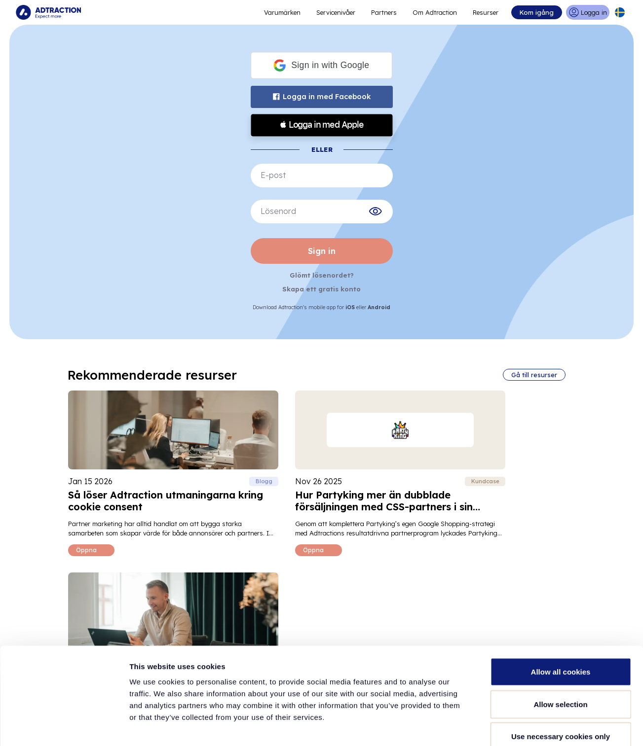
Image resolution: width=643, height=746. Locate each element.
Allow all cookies (561, 616)
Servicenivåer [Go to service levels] (335, 12)
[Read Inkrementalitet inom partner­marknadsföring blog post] (496, 471)
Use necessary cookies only (560, 681)
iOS (351, 306)
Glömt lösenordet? (322, 275)
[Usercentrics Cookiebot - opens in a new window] (64, 726)
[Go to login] (587, 12)
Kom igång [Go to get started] (536, 12)
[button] (321, 65)
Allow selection (560, 649)
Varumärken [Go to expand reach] (282, 12)
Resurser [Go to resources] (485, 12)
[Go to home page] (48, 12)
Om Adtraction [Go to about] (435, 12)
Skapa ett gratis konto (321, 288)
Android (379, 306)
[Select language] (619, 12)
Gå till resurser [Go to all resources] (534, 373)
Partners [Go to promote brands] (384, 12)
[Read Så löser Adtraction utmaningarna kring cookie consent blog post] (146, 471)
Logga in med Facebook (321, 96)
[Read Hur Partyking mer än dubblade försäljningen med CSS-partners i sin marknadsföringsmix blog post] (320, 471)
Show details (518, 726)
